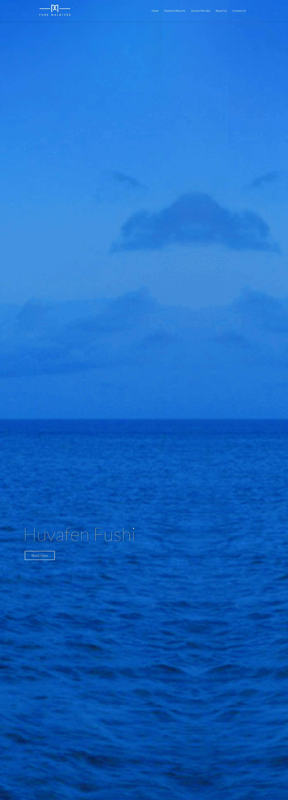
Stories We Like (200, 10)
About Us (221, 10)
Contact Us (239, 10)
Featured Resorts (175, 10)
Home (155, 10)
